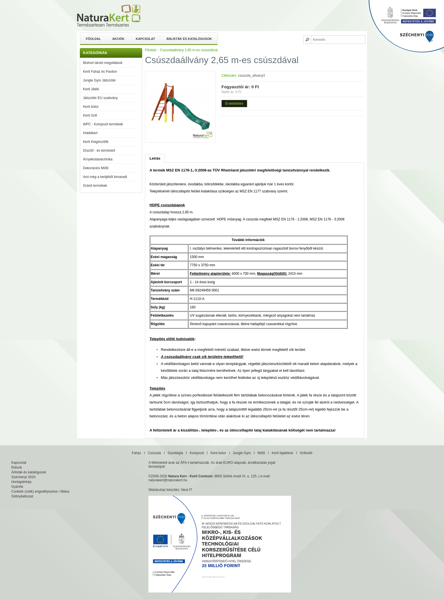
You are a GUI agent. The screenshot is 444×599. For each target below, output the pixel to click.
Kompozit (197, 453)
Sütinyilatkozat (22, 496)
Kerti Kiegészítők (95, 142)
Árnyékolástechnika (97, 159)
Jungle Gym (242, 453)
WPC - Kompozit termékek (103, 124)
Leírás (155, 158)
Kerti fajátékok (282, 453)
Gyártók (17, 487)
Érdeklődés (234, 104)
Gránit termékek (95, 186)
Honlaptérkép (21, 482)
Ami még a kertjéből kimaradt (105, 177)
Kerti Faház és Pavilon (100, 72)
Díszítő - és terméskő (99, 151)
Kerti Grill (90, 115)
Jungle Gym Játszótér (99, 80)
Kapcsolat (145, 38)
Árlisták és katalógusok (189, 38)
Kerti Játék (91, 89)
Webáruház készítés (163, 490)
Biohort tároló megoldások (102, 63)
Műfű (261, 453)
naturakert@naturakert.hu (167, 480)
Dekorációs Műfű (95, 168)
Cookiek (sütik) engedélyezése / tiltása (40, 491)
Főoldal (93, 38)
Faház (136, 453)
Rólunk (16, 467)
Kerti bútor (91, 107)
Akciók (118, 38)
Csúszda (154, 453)
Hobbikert (90, 133)
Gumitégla (175, 453)
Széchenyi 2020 (23, 477)
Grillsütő (306, 453)
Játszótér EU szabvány (100, 98)
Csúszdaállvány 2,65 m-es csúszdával (188, 50)
